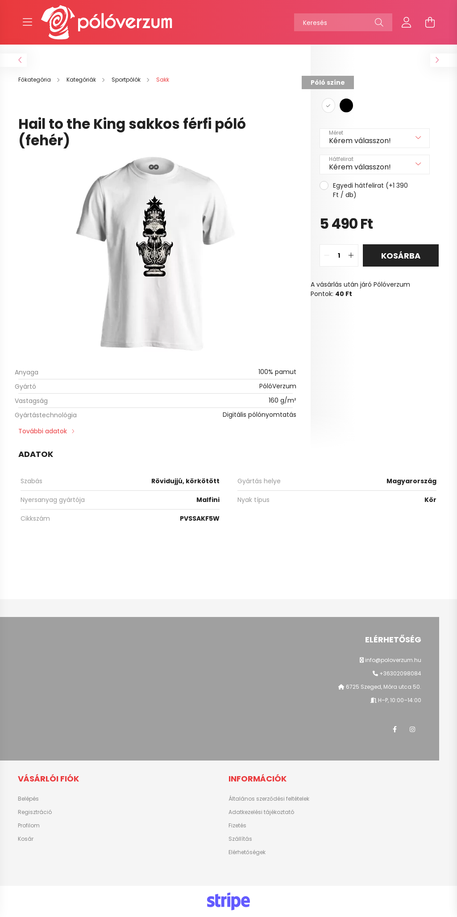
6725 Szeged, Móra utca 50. (383, 687)
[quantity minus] (326, 255)
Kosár (25, 839)
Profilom (29, 825)
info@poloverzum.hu (393, 660)
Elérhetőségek (247, 852)
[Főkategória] (35, 79)
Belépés (28, 799)
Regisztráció (35, 812)
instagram (412, 729)
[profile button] (406, 22)
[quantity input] (339, 255)
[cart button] (430, 22)
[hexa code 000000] (346, 105)
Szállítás (240, 839)
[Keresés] (343, 22)
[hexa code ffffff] (328, 105)
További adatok (42, 431)
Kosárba (400, 255)
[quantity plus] (351, 255)
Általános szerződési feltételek (268, 799)
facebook (394, 729)
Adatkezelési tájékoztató (261, 812)
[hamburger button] (27, 22)
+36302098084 (400, 673)
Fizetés (237, 825)
